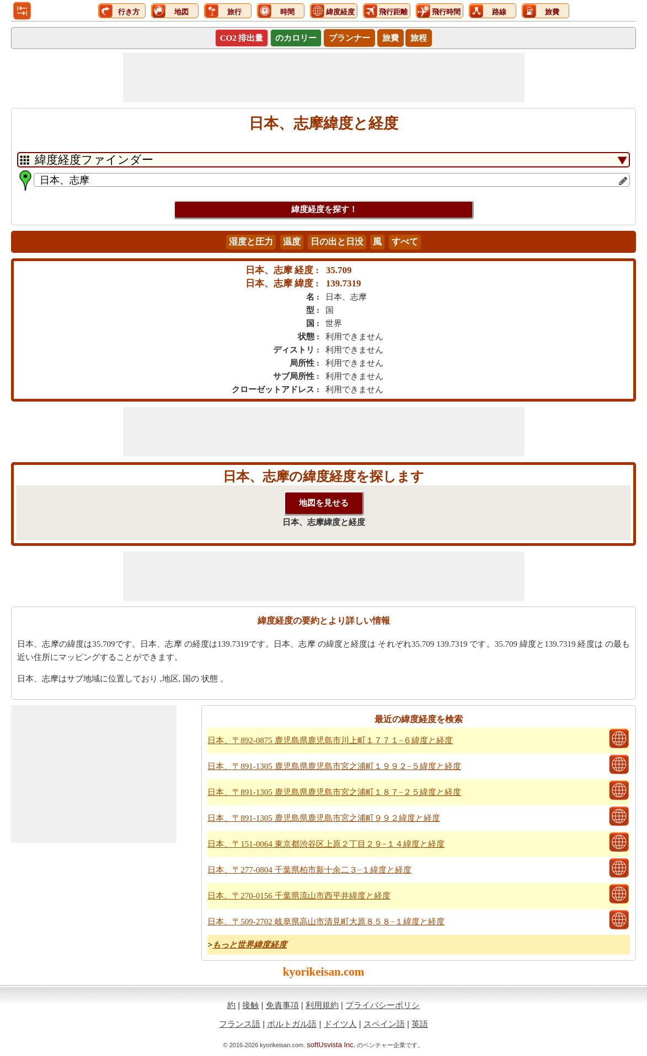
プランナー (349, 38)
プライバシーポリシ (382, 1005)
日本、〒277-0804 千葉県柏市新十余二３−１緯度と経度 (309, 869)
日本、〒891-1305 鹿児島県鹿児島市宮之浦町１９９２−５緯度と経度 (334, 766)
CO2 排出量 (242, 38)
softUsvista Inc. (331, 1045)
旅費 (390, 38)
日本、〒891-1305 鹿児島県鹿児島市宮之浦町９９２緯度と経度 (323, 818)
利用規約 (322, 1005)
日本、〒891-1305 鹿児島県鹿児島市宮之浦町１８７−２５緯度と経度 (334, 792)
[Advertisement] (324, 77)
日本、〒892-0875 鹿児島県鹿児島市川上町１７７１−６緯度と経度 (330, 740)
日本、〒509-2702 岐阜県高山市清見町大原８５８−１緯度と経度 (326, 921)
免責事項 (282, 1005)
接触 (250, 1005)
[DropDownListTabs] (323, 159)
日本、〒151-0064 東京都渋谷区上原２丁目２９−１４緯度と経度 (326, 844)
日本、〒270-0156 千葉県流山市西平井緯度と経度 (298, 895)
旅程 (418, 38)
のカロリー (296, 38)
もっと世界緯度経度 (249, 944)
